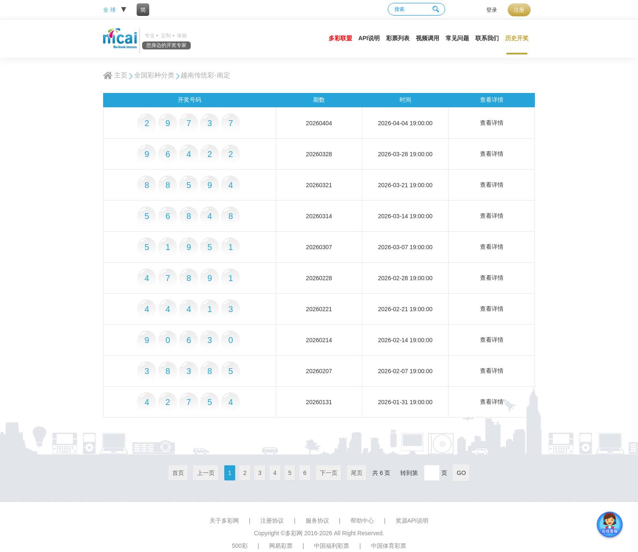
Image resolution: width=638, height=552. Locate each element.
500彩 (239, 545)
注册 (519, 10)
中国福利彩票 (331, 545)
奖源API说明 (412, 520)
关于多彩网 (224, 520)
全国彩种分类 (154, 75)
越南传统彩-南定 (205, 75)
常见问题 (457, 38)
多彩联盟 (340, 38)
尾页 (357, 472)
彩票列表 (398, 38)
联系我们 (487, 38)
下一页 (328, 472)
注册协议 (272, 520)
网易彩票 (281, 545)
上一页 (206, 472)
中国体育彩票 (388, 545)
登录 (491, 10)
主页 (120, 75)
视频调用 (427, 38)
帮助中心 (362, 520)
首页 (178, 472)
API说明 (369, 38)
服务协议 (317, 520)
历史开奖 (517, 38)
